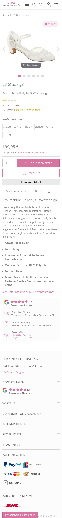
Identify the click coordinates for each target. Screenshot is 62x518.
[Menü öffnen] (26, 4)
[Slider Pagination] (19, 76)
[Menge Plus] (12, 161)
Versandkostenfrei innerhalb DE (31, 152)
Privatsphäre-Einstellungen (20, 514)
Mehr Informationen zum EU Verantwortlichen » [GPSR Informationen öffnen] (29, 291)
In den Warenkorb (38, 163)
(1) (17, 100)
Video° (50, 24)
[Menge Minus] (12, 165)
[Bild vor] (58, 49)
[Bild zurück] (4, 49)
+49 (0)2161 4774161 (21, 334)
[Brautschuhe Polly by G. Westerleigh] (31, 46)
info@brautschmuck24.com (23, 337)
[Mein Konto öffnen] (48, 4)
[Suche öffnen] (34, 4)
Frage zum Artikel (31, 182)
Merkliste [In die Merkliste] (31, 173)
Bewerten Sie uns (21, 305)
